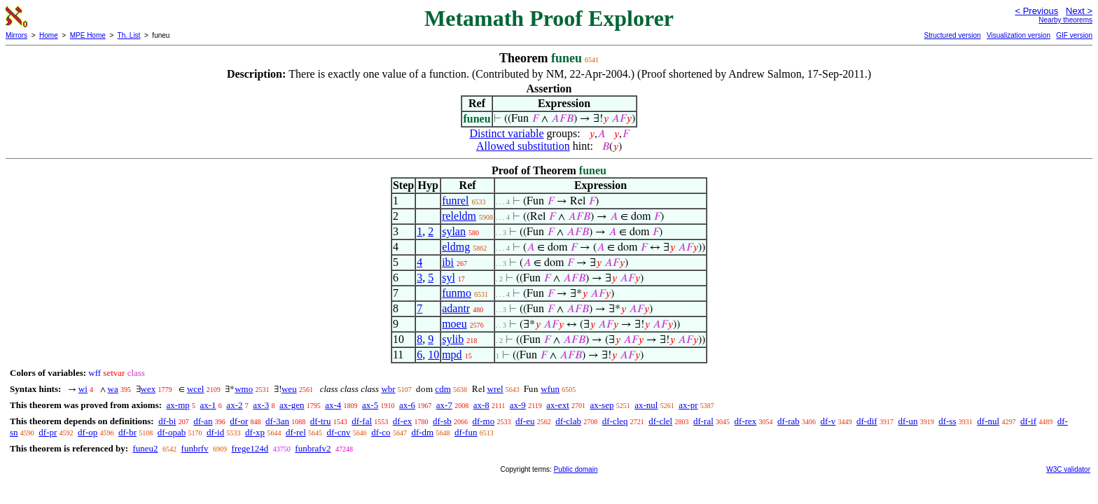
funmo (456, 293)
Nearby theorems (1065, 20)
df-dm (422, 432)
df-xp (255, 432)
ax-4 (333, 405)
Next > (1079, 11)
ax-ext (557, 405)
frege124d (250, 448)
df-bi (167, 421)
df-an (202, 421)
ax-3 (261, 405)
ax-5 (370, 405)
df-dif (866, 421)
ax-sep (602, 405)
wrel (495, 389)
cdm (442, 389)
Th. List (129, 35)
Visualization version (1018, 35)
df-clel (660, 421)
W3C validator (1068, 469)
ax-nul (646, 405)
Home (48, 35)
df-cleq (615, 421)
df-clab (568, 421)
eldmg (456, 247)
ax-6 (407, 405)
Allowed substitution (523, 146)
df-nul (988, 421)
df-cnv (339, 432)
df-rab (788, 421)
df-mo (483, 421)
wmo (244, 389)
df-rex (746, 421)
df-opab (172, 432)
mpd (451, 354)
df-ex (402, 421)
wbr (388, 389)
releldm (459, 216)
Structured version (952, 35)
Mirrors (16, 35)
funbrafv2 (313, 448)
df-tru (320, 421)
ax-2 (234, 405)
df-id (215, 432)
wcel (195, 389)
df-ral (703, 421)
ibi (448, 262)
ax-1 (208, 405)
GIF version (1074, 35)
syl (448, 278)
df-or (239, 421)
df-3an (277, 421)
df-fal (362, 421)
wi (83, 389)
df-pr (48, 432)
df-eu (524, 421)
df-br (127, 432)
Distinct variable (506, 133)
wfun (550, 389)
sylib (453, 339)
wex (148, 389)
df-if (1028, 421)
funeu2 (145, 448)
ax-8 (481, 405)
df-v (828, 421)
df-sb (442, 421)
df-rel (296, 432)
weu (289, 389)
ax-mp (178, 405)
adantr (456, 308)
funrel (455, 200)
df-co (380, 432)
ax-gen (291, 405)
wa (113, 389)
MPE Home (88, 35)
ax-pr (688, 405)
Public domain (576, 469)
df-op (87, 432)
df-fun (466, 432)
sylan (454, 231)
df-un (907, 421)
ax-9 (518, 405)
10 (433, 354)
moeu (454, 324)
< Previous (1036, 11)
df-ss (947, 421)
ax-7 (444, 405)
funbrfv (195, 448)
